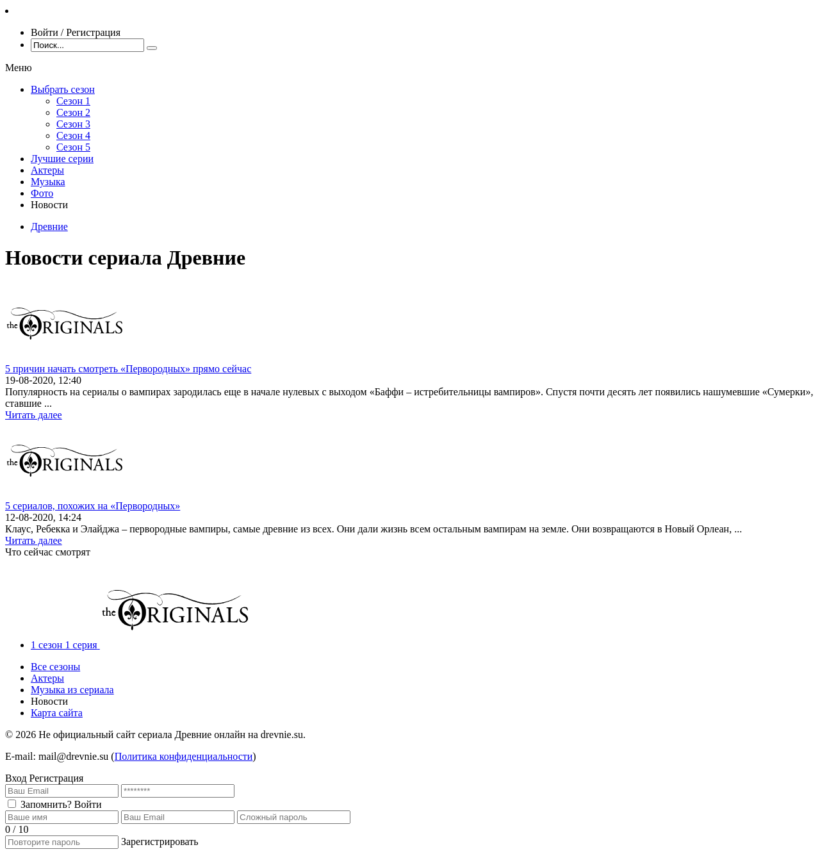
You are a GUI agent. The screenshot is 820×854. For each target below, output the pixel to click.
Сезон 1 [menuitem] (73, 100)
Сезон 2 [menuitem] (73, 112)
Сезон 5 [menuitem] (73, 147)
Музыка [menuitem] (48, 181)
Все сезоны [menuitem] (55, 666)
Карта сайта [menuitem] (57, 712)
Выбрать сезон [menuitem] (63, 89)
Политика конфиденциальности (184, 756)
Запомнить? (46, 804)
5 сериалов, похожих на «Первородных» (92, 505)
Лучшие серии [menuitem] (62, 158)
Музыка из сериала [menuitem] (72, 689)
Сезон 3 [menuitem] (73, 124)
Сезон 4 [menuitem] (73, 135)
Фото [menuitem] (42, 193)
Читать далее (33, 414)
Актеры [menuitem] (47, 170)
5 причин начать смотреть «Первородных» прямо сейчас (128, 368)
